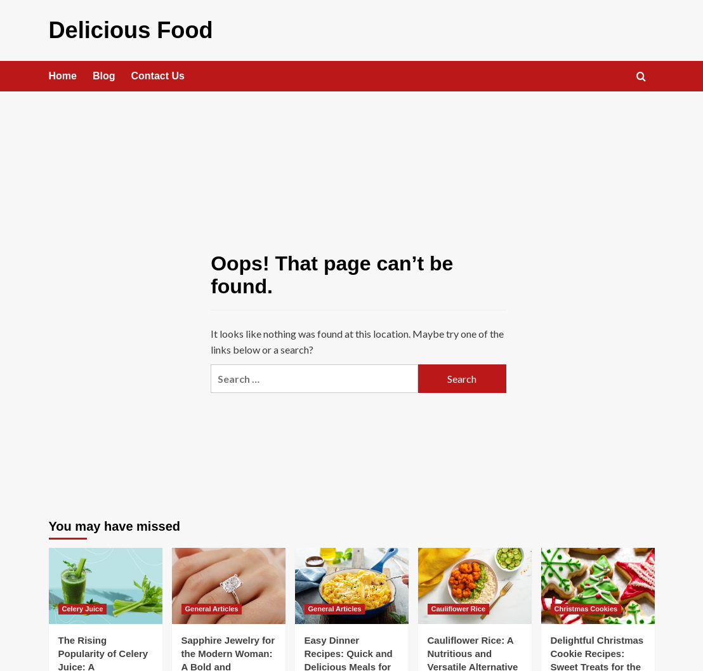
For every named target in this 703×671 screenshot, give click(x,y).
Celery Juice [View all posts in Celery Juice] (82, 605)
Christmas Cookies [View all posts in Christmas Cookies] (586, 605)
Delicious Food (117, 28)
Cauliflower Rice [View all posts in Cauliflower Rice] (458, 605)
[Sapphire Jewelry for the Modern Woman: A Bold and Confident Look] (229, 582)
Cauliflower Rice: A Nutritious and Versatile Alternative (473, 649)
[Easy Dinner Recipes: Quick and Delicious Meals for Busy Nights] (352, 582)
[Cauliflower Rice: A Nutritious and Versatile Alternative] (475, 582)
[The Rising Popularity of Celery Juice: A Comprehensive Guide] (105, 582)
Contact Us (158, 72)
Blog (104, 72)
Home (63, 72)
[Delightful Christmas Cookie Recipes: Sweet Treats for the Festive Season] (598, 582)
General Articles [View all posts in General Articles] (212, 605)
